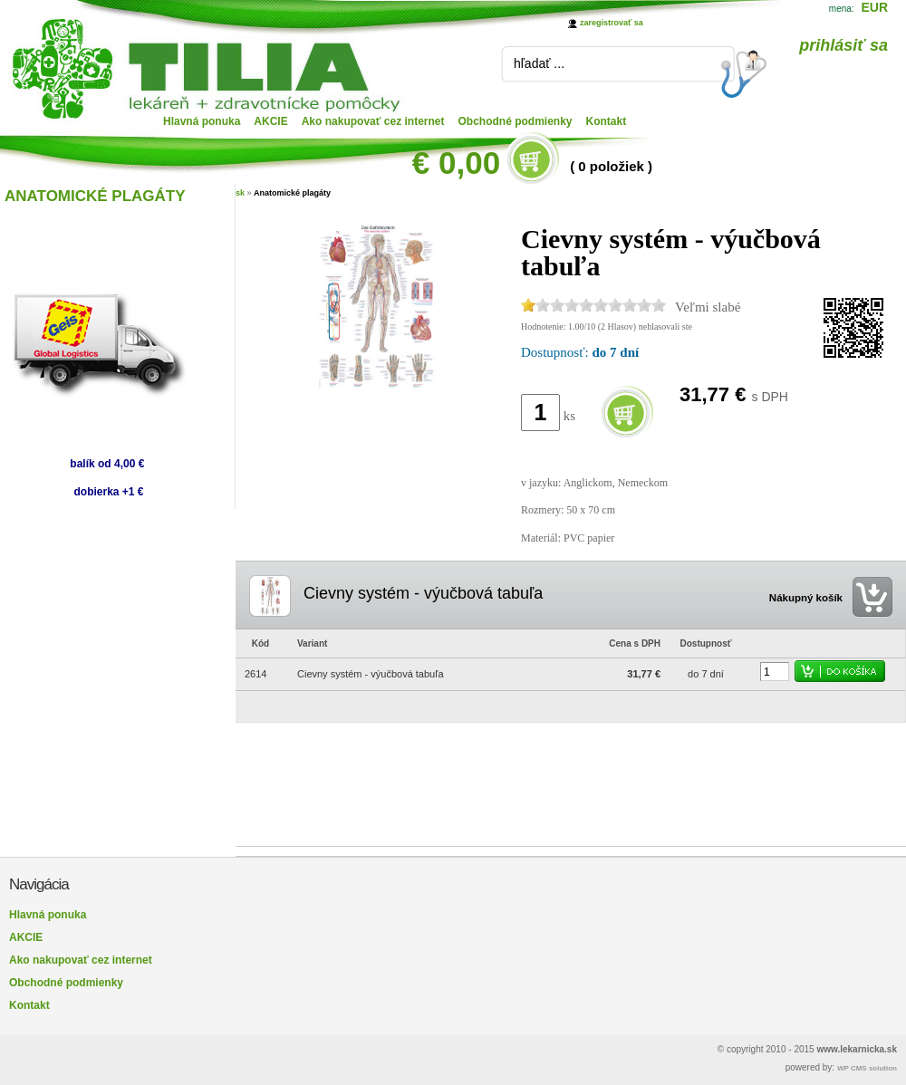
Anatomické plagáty (292, 192)
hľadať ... (539, 63)
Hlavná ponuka (201, 121)
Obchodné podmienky (515, 121)
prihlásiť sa (843, 45)
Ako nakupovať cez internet (373, 121)
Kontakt (606, 121)
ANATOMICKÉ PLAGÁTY (95, 196)
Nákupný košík (806, 597)
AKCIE (270, 121)
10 (658, 305)
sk (240, 192)
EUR (874, 7)
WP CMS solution (867, 1068)
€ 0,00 (456, 162)
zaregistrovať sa (611, 22)
